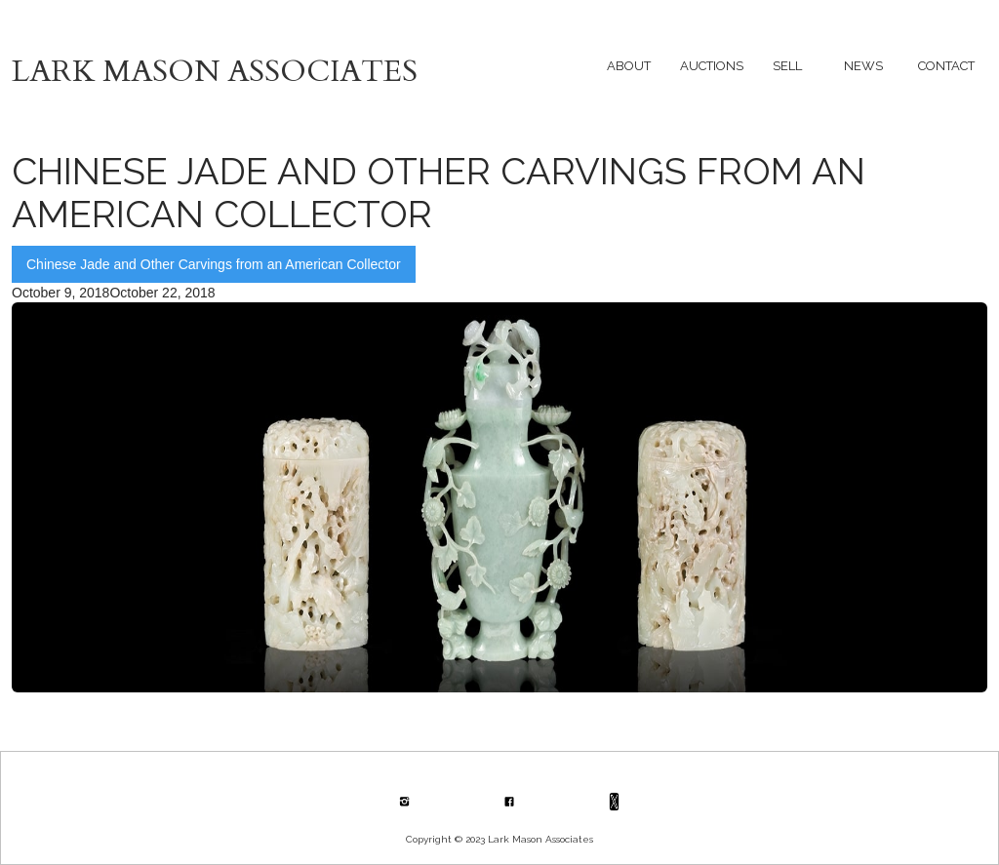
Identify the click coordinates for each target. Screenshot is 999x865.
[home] (256, 65)
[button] (628, 65)
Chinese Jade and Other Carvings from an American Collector (213, 264)
